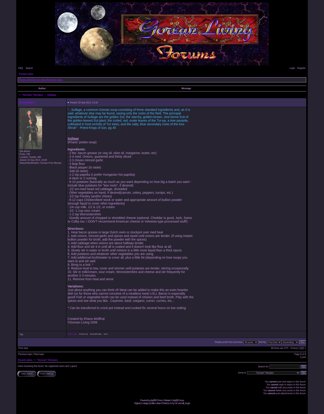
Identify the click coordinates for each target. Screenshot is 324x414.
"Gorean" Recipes (32, 94)
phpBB (153, 400)
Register (301, 68)
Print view (23, 348)
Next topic (39, 354)
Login (292, 68)
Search (29, 68)
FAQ (20, 68)
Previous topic (25, 354)
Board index (25, 360)
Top (21, 334)
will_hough (186, 403)
